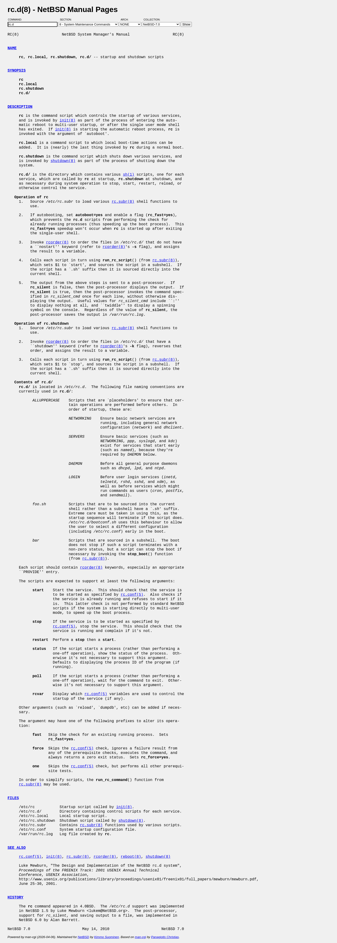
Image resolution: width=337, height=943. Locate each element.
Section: (67, 19)
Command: (16, 19)
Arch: (127, 19)
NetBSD (83, 937)
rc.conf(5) (132, 594)
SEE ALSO (17, 847)
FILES (13, 798)
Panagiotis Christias (165, 937)
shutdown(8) (62, 161)
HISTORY (15, 897)
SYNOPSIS (17, 70)
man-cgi (140, 937)
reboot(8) (131, 856)
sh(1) (128, 174)
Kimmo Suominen (106, 937)
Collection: (152, 19)
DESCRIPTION (20, 106)
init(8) (67, 120)
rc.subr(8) (123, 201)
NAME (12, 48)
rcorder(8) (57, 242)
